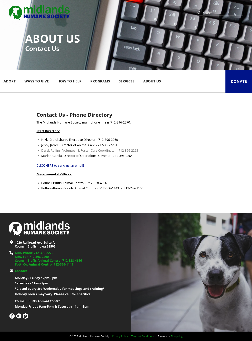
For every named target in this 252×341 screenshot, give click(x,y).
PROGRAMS (100, 81)
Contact (21, 271)
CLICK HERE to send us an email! (60, 165)
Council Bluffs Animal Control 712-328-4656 (48, 260)
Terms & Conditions (142, 336)
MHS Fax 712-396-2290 (32, 257)
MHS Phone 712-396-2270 (34, 253)
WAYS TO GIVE (36, 81)
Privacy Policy (120, 336)
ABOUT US (152, 81)
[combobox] (219, 13)
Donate (239, 81)
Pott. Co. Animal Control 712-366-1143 (44, 264)
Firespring (177, 336)
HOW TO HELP (69, 81)
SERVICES (126, 81)
